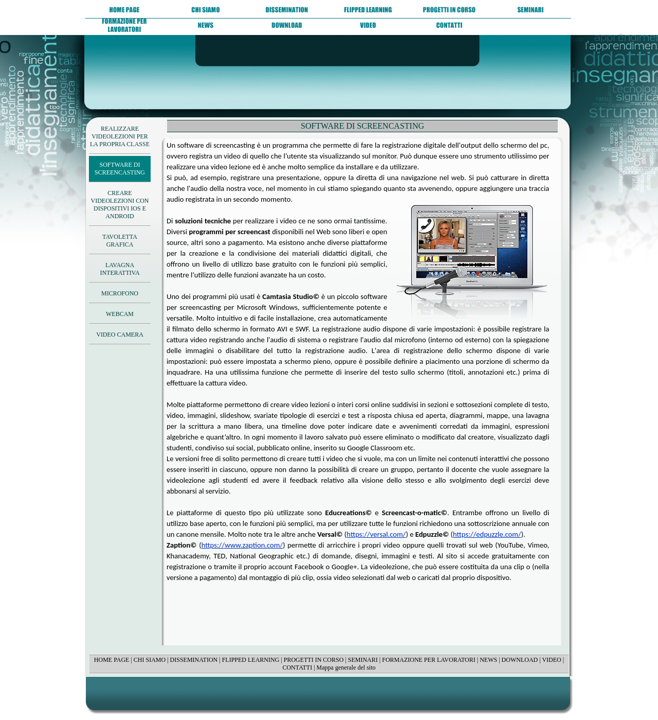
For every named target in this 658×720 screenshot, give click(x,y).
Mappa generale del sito (346, 667)
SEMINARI (363, 659)
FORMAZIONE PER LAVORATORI (429, 659)
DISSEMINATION (194, 659)
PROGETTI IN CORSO (314, 659)
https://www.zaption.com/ (242, 545)
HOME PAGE (112, 659)
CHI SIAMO (150, 659)
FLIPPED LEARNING (251, 659)
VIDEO (551, 659)
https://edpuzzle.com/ (487, 534)
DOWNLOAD (520, 659)
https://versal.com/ (376, 534)
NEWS (488, 659)
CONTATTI (297, 667)
